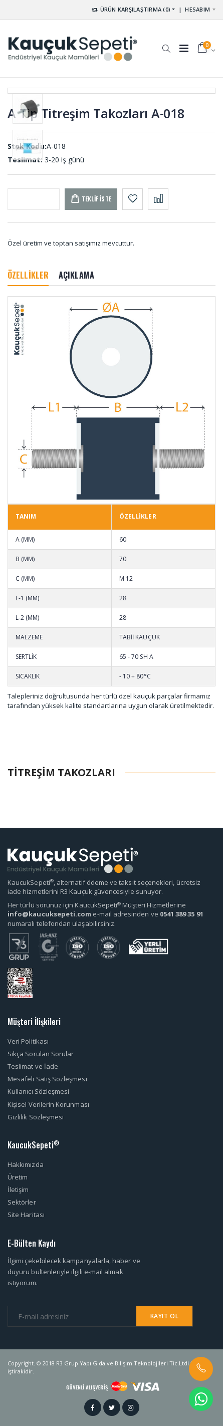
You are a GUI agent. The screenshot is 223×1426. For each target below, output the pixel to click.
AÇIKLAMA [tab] (76, 275)
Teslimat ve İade (33, 1066)
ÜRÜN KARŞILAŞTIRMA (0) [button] (130, 9)
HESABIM (197, 9)
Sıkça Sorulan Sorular (41, 1053)
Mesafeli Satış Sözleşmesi (47, 1078)
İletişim (18, 1189)
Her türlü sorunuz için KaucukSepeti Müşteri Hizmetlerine (97, 904)
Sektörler (22, 1202)
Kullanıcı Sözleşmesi (38, 1091)
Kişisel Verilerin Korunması (48, 1104)
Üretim (18, 1176)
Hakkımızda (26, 1164)
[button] (166, 43)
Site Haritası (26, 1214)
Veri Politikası (28, 1041)
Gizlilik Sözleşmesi (36, 1116)
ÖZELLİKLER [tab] (28, 275)
